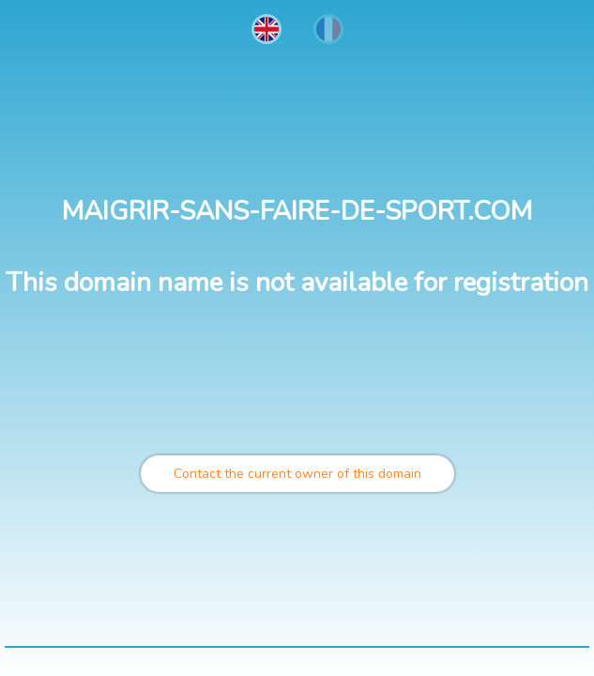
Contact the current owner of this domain (297, 474)
